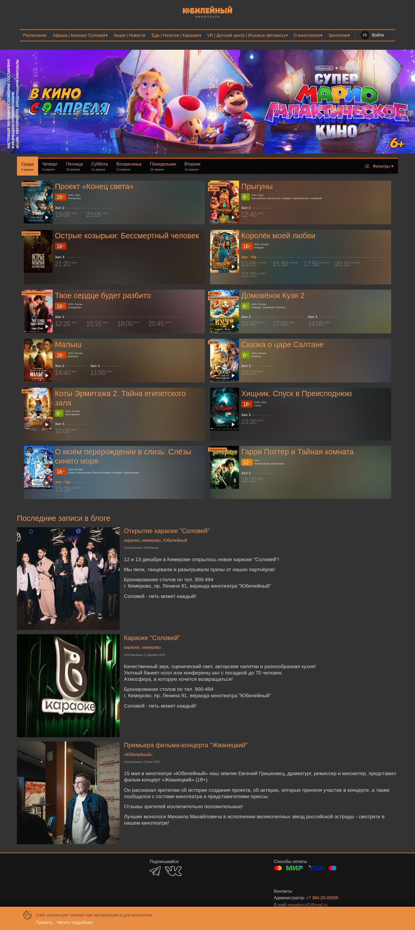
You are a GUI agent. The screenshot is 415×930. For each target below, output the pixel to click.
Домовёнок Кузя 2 (272, 295)
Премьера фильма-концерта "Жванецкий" (186, 745)
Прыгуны (257, 186)
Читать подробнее (75, 922)
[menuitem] (34, 35)
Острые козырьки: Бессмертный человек (127, 235)
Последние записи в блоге (63, 518)
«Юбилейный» (138, 754)
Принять (44, 922)
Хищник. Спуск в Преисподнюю (296, 393)
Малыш (68, 344)
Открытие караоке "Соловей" (167, 530)
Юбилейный (175, 540)
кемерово (151, 540)
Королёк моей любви (278, 235)
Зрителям (338, 35)
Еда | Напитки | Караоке (175, 35)
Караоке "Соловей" (152, 637)
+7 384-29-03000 (322, 898)
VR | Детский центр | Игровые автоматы (246, 35)
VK (173, 871)
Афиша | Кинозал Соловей (79, 35)
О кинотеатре (307, 35)
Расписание (34, 35)
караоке (131, 540)
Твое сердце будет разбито (103, 295)
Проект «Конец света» (94, 186)
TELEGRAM (155, 871)
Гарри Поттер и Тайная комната (297, 452)
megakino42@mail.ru (307, 905)
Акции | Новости (130, 35)
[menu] (207, 35)
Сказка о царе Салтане (282, 344)
